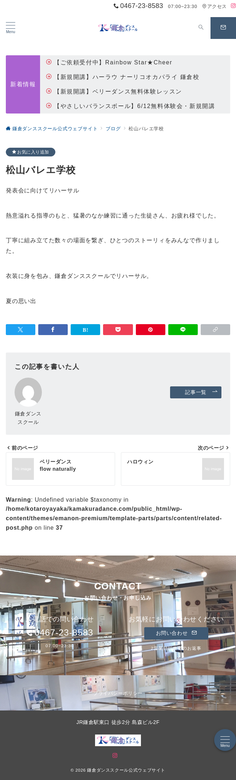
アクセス (214, 6)
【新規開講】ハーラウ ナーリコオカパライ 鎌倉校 (122, 77)
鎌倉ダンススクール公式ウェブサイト (126, 770)
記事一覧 (201, 392)
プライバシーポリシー (117, 693)
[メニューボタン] (10, 28)
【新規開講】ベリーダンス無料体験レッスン (114, 91)
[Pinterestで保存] (150, 329)
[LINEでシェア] (183, 329)
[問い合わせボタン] (223, 28)
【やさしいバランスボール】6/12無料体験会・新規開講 (130, 106)
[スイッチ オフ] (201, 28)
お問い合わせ (176, 633)
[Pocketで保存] (118, 329)
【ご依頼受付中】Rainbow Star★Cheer (109, 62)
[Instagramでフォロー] (233, 6)
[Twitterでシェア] (20, 329)
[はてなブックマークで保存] (85, 329)
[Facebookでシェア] (53, 329)
